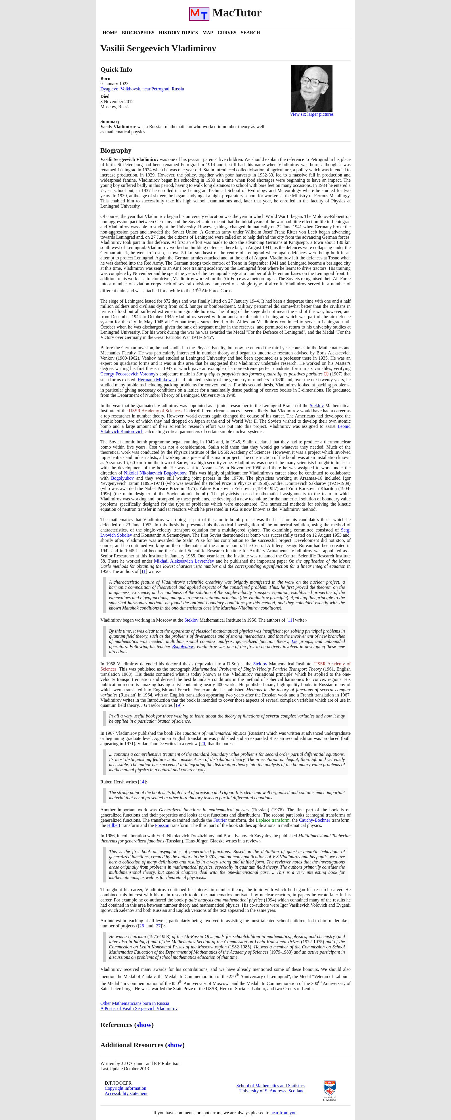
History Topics (178, 32)
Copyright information (125, 1088)
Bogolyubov (122, 478)
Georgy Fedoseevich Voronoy (128, 373)
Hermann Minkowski (157, 379)
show (144, 1024)
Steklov (317, 405)
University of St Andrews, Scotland (272, 1090)
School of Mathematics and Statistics (270, 1085)
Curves (226, 32)
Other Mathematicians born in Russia (134, 1003)
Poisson (162, 825)
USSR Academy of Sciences (155, 410)
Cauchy (306, 820)
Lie (294, 641)
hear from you (283, 1112)
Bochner (322, 820)
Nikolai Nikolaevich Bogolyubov (155, 472)
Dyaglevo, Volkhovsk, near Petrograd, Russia (142, 88)
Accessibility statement (126, 1093)
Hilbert (113, 825)
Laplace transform (273, 820)
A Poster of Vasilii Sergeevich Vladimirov (139, 1008)
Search (250, 32)
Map (207, 32)
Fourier (220, 820)
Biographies (138, 32)
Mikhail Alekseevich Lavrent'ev (184, 561)
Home (110, 32)
